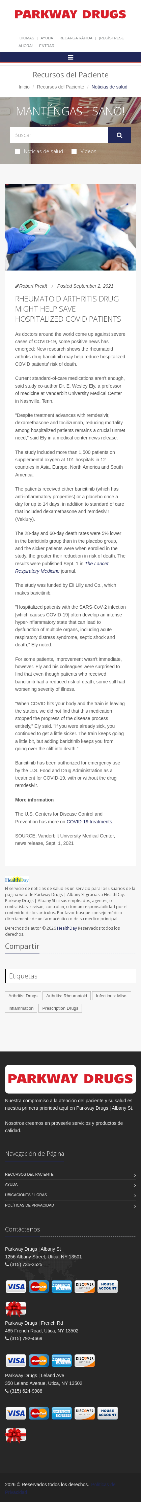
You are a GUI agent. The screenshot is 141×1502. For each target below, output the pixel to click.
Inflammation (20, 1008)
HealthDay (67, 928)
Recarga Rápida (75, 38)
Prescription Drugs (60, 1008)
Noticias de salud (39, 151)
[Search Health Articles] (59, 135)
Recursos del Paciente (60, 87)
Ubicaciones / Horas (26, 1195)
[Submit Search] (119, 135)
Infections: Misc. (111, 995)
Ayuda (46, 38)
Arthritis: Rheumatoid (66, 995)
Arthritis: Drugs (22, 995)
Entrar (46, 46)
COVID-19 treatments (89, 821)
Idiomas (26, 38)
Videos (84, 151)
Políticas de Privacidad (29, 1205)
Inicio (24, 87)
